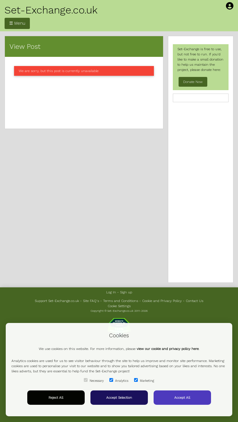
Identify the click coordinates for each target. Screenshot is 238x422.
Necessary (94, 380)
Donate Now (193, 82)
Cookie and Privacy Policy (162, 301)
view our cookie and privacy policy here (168, 349)
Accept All (182, 398)
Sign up (126, 292)
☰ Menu (17, 23)
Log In (111, 292)
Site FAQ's (91, 301)
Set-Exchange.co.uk (51, 10)
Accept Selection (119, 398)
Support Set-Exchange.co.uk (57, 301)
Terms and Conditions (120, 301)
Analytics (118, 380)
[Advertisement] (83, 102)
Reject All (56, 398)
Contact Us (194, 301)
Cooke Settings (119, 306)
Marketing (144, 380)
